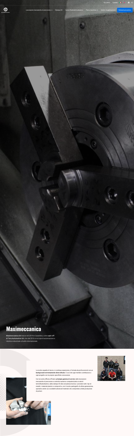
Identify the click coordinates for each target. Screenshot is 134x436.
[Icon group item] (128, 2)
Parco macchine (91, 10)
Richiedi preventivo (125, 10)
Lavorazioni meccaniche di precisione (38, 10)
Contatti (115, 2)
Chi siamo (107, 2)
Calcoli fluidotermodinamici (74, 10)
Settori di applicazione (108, 10)
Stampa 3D (58, 10)
